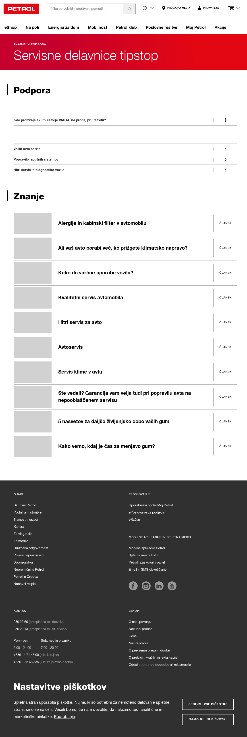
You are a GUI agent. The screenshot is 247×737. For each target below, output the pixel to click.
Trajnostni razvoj (26, 519)
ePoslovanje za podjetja (146, 512)
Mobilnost (97, 28)
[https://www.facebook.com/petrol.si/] (133, 585)
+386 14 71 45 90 (26, 655)
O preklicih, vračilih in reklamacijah (154, 657)
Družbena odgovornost (31, 548)
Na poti (32, 28)
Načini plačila (138, 643)
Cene (133, 636)
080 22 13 (21, 629)
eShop (10, 28)
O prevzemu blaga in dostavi (150, 650)
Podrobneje (64, 717)
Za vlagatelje (23, 534)
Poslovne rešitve (161, 28)
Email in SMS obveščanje (147, 569)
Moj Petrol (196, 28)
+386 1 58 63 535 (26, 662)
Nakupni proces (140, 629)
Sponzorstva (23, 562)
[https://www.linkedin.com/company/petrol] (159, 585)
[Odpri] (125, 119)
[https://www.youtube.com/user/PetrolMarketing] (172, 585)
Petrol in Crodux (26, 576)
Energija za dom (63, 28)
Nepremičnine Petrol (29, 569)
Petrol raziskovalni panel (147, 562)
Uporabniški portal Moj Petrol (151, 505)
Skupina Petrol (24, 505)
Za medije (21, 541)
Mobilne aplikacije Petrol (147, 548)
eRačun (134, 519)
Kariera (19, 526)
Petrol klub (126, 28)
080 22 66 (21, 622)
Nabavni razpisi (25, 584)
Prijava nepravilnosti (29, 555)
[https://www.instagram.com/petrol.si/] (146, 585)
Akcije (220, 28)
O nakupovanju (140, 622)
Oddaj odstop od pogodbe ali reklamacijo (160, 664)
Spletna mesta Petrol (144, 555)
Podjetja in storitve (28, 512)
